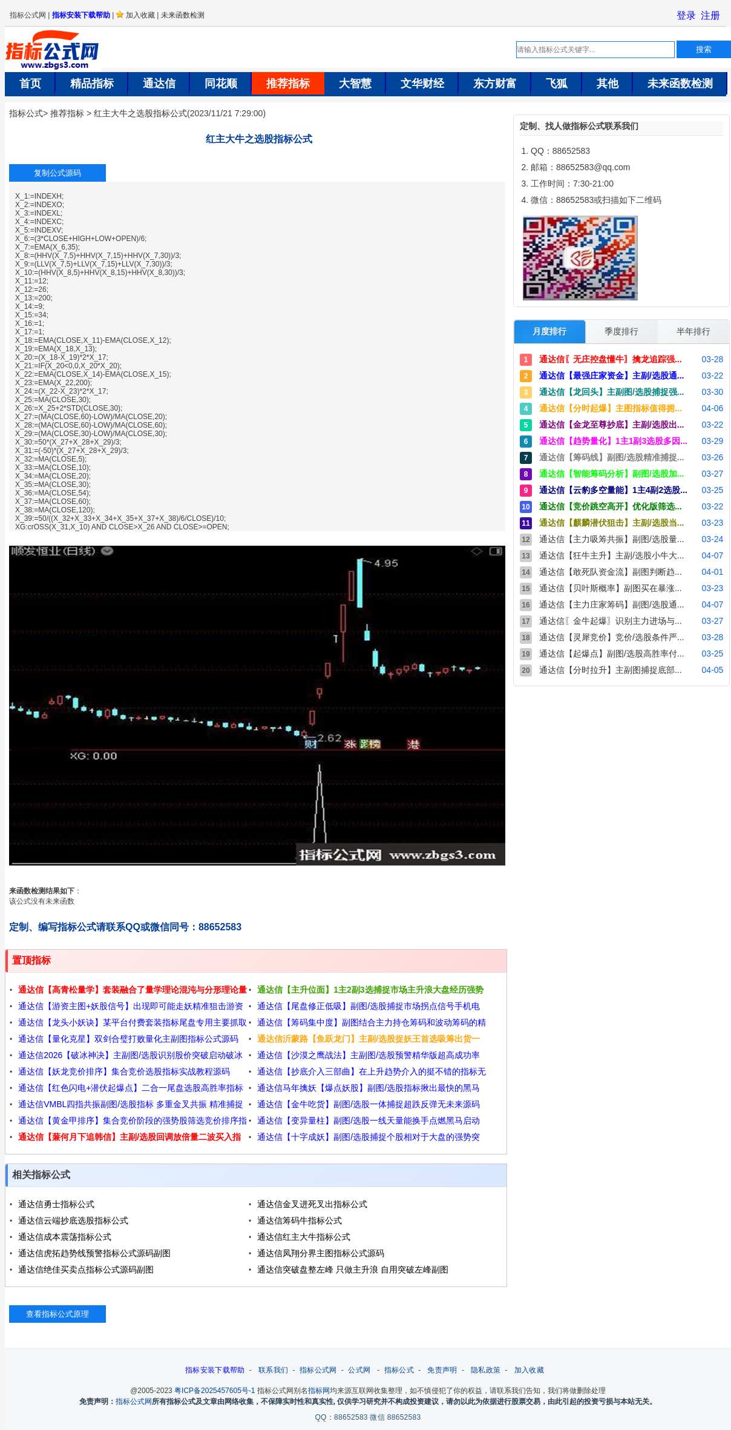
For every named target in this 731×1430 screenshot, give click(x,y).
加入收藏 (529, 1368)
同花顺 (221, 84)
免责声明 (442, 1368)
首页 (30, 84)
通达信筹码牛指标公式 (299, 1220)
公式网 (359, 1368)
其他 (607, 84)
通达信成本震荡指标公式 (64, 1237)
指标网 (319, 1389)
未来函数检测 (680, 84)
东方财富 (495, 84)
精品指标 (92, 84)
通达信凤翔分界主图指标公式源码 (320, 1253)
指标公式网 (318, 1368)
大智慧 (355, 84)
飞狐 (557, 84)
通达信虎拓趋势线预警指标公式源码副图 (94, 1253)
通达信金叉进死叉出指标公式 (312, 1204)
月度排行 (549, 331)
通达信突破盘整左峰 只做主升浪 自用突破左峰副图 (352, 1269)
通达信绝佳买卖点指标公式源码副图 (86, 1269)
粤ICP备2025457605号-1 (214, 1389)
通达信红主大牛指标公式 (303, 1237)
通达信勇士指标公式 (56, 1204)
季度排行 (621, 331)
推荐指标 (288, 84)
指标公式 (26, 113)
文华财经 (422, 84)
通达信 (159, 84)
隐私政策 (485, 1368)
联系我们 (273, 1368)
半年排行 (693, 331)
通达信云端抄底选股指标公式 (73, 1220)
